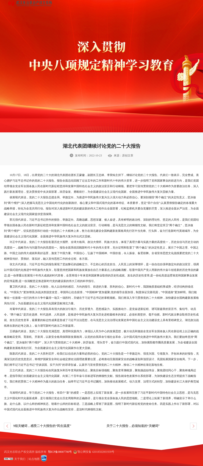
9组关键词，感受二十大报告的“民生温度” (42, 426)
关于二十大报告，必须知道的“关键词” (133, 426)
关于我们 (19, 458)
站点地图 (34, 458)
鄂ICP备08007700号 (60, 451)
